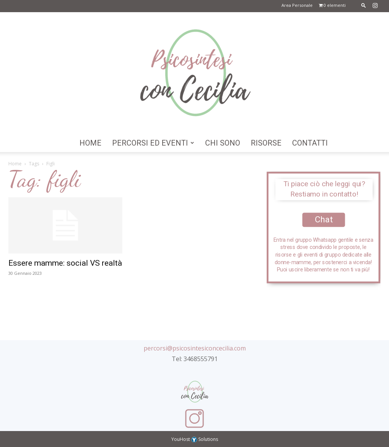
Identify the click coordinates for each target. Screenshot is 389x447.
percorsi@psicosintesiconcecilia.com (195, 348)
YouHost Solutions (194, 439)
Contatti (310, 142)
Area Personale (297, 5)
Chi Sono (222, 142)
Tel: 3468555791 (195, 359)
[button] (363, 5)
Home (90, 142)
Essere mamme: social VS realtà (65, 263)
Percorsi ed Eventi (153, 142)
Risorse (266, 142)
